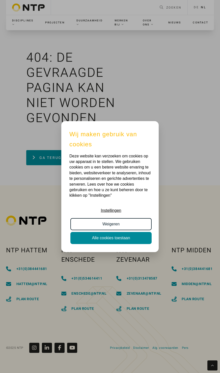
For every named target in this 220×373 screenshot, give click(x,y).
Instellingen (111, 210)
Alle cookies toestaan (111, 238)
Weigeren (111, 224)
